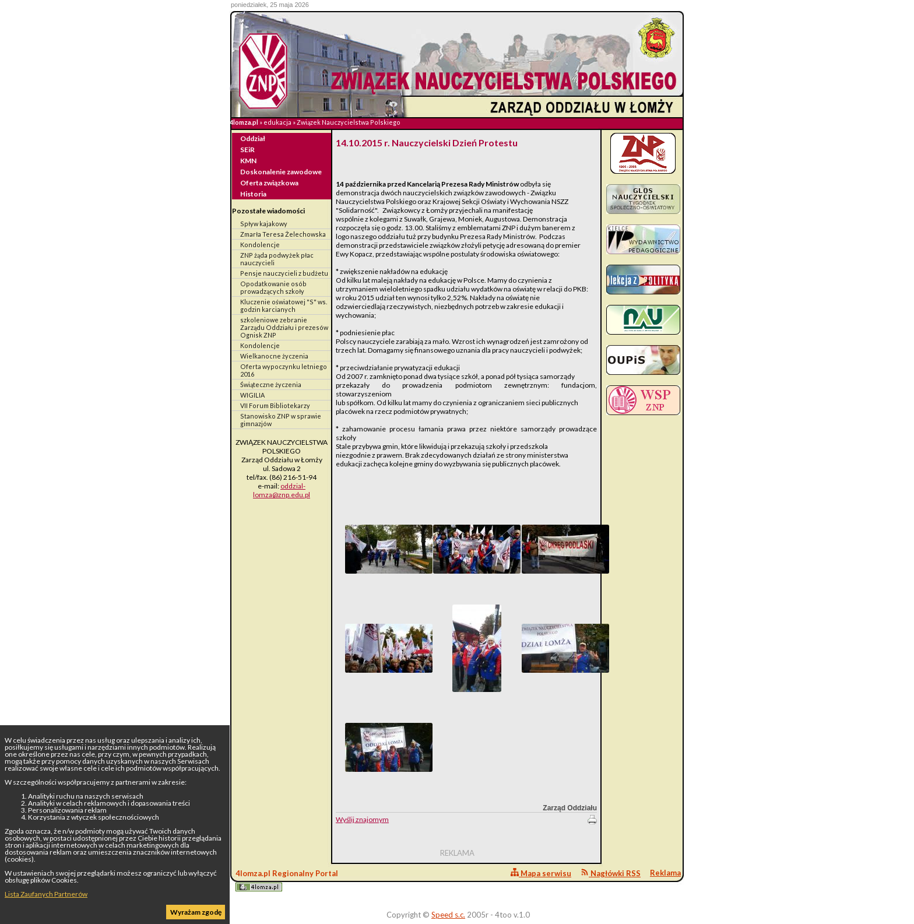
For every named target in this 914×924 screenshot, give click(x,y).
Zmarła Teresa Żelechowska (283, 234)
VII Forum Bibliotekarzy (275, 405)
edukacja (277, 122)
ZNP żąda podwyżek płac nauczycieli (277, 258)
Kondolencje (260, 244)
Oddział (252, 138)
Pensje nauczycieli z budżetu (284, 273)
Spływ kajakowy (263, 223)
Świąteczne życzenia (270, 384)
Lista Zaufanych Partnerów (46, 894)
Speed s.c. (448, 914)
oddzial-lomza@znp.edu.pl (281, 490)
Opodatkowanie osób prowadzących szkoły (273, 287)
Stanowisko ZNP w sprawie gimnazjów (280, 419)
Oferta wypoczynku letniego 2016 (283, 370)
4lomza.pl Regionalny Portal (286, 880)
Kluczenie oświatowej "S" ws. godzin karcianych (283, 305)
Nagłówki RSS (611, 873)
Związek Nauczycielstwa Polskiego (348, 122)
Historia (253, 193)
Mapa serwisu (541, 873)
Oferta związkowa (269, 182)
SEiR (247, 149)
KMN (248, 160)
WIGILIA (252, 395)
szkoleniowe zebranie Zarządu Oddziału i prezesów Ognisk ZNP (284, 327)
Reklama (665, 872)
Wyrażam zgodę (196, 912)
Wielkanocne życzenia (274, 356)
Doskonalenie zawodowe (281, 171)
